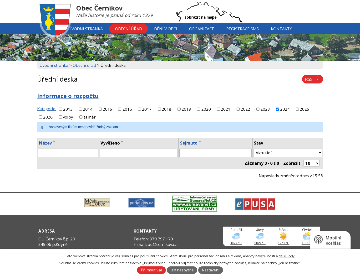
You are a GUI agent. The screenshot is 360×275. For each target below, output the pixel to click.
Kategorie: (46, 108)
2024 (285, 109)
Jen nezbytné (182, 270)
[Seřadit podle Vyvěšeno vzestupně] (122, 141)
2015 (107, 109)
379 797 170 (161, 239)
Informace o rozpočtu (68, 96)
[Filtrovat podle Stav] (287, 153)
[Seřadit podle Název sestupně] (54, 143)
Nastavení (210, 270)
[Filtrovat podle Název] (68, 153)
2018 (166, 109)
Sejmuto (189, 143)
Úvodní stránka (85, 28)
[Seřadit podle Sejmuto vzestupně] (200, 141)
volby (68, 117)
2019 (186, 109)
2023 (265, 109)
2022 (245, 109)
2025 (304, 109)
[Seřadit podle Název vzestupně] (54, 141)
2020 (206, 109)
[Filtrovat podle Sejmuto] (215, 153)
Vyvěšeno (110, 143)
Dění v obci (165, 28)
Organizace (201, 28)
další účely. (287, 256)
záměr (89, 117)
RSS (312, 79)
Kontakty (281, 28)
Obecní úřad (128, 28)
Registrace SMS (242, 28)
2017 (147, 109)
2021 (225, 109)
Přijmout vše (151, 270)
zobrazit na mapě (201, 17)
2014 (87, 109)
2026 (48, 117)
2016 (127, 109)
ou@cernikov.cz (162, 244)
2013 (68, 109)
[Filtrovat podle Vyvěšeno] (138, 153)
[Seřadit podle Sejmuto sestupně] (200, 143)
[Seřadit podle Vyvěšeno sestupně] (122, 143)
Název (45, 143)
